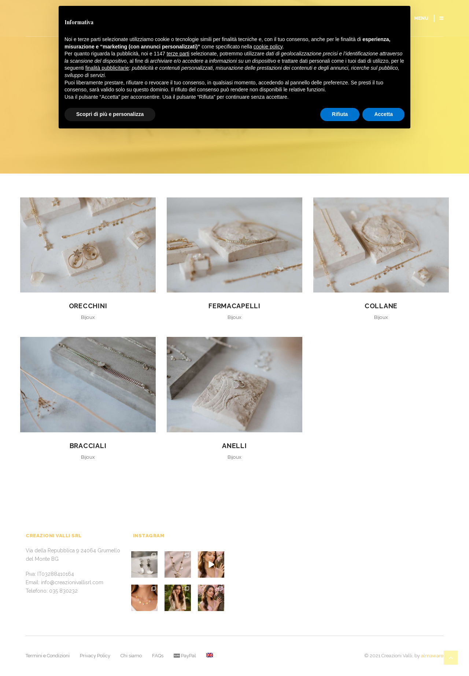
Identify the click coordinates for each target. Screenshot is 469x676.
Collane (381, 306)
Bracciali (88, 446)
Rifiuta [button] (340, 114)
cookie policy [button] (268, 47)
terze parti (178, 54)
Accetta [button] (383, 114)
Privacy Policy (95, 655)
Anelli (234, 446)
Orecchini (88, 306)
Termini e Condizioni (48, 655)
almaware (432, 655)
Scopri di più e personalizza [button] (110, 114)
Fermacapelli (234, 306)
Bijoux (88, 317)
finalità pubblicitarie (107, 68)
